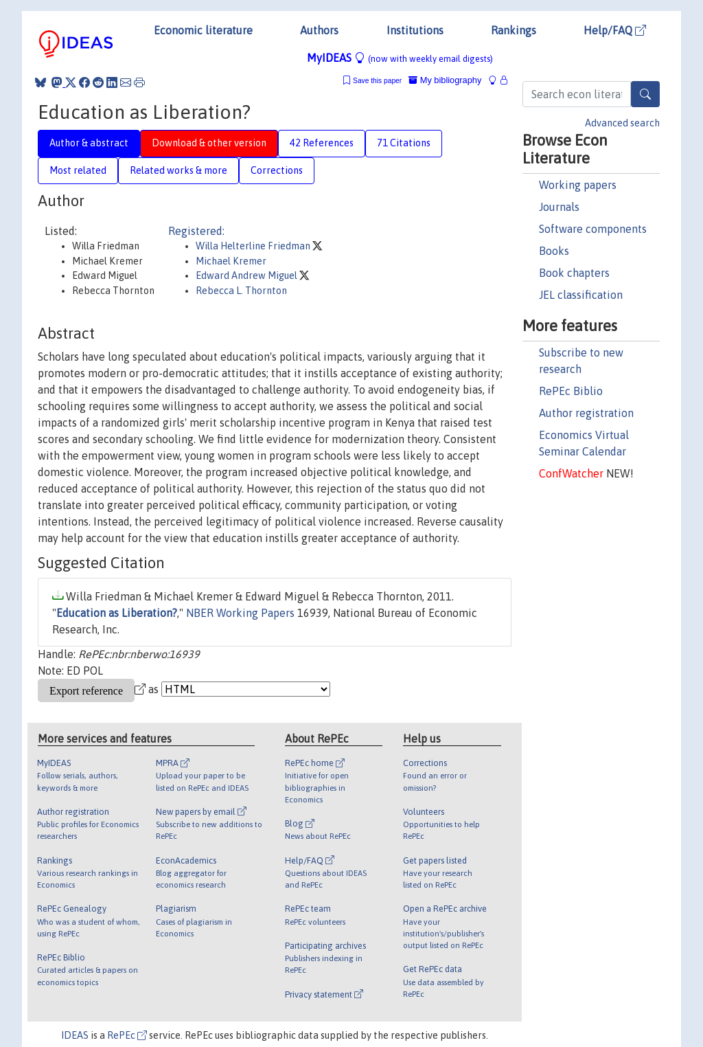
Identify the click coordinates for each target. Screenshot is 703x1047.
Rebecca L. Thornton (241, 290)
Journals (559, 207)
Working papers (577, 185)
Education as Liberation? (116, 613)
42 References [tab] (322, 142)
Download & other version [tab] (209, 142)
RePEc (127, 1035)
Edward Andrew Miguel (247, 275)
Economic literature (203, 30)
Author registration (586, 413)
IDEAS (75, 1035)
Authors (319, 30)
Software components (593, 229)
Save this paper (377, 81)
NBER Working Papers (240, 613)
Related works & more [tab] (178, 170)
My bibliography (444, 80)
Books (554, 251)
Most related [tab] (77, 170)
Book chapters (574, 273)
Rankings (513, 30)
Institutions (415, 30)
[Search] (645, 94)
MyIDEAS (400, 58)
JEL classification (581, 295)
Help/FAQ (615, 30)
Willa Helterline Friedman (254, 245)
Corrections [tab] (277, 170)
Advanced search (622, 122)
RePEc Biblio (571, 391)
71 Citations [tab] (403, 142)
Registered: (196, 231)
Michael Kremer (231, 261)
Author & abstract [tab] (88, 142)
